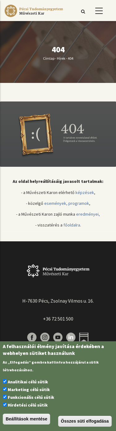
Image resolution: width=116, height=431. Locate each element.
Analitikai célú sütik (28, 382)
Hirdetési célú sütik (28, 405)
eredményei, (88, 214)
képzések (84, 192)
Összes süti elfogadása (85, 421)
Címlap (48, 58)
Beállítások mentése (26, 418)
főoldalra (71, 225)
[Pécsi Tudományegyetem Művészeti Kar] (34, 17)
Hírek (61, 58)
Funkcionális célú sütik (31, 397)
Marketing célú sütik (29, 389)
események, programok (66, 203)
